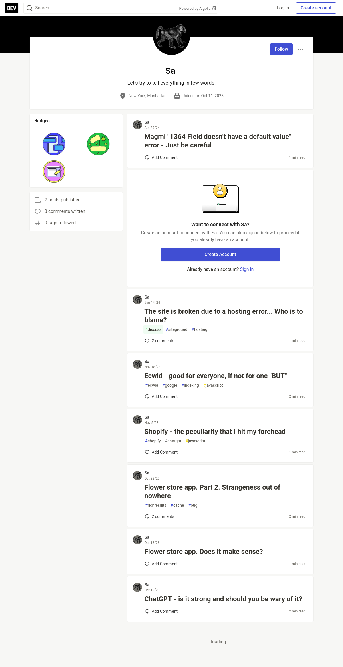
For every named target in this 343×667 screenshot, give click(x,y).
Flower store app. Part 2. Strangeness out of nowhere (212, 491)
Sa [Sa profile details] (147, 122)
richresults (155, 505)
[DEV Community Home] (12, 8)
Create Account (220, 254)
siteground (176, 330)
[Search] (29, 8)
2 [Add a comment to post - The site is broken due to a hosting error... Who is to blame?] (159, 340)
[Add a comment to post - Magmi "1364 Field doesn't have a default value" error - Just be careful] (161, 157)
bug (192, 505)
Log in (283, 8)
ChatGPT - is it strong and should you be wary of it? (223, 599)
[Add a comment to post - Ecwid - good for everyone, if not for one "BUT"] (161, 396)
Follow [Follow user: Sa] (281, 49)
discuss (153, 330)
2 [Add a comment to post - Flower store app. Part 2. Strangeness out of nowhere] (159, 516)
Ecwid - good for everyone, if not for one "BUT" (215, 376)
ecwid (151, 385)
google (170, 385)
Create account (316, 8)
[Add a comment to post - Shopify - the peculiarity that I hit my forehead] (161, 452)
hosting (199, 330)
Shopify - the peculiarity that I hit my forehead (215, 432)
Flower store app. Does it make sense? (203, 552)
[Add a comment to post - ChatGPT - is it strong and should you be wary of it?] (161, 611)
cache (177, 505)
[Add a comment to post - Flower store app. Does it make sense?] (161, 563)
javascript (213, 385)
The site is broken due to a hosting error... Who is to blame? (223, 315)
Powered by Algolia (197, 8)
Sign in (247, 269)
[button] (54, 144)
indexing (190, 385)
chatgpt (173, 441)
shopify (153, 441)
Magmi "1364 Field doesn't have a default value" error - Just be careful (217, 141)
